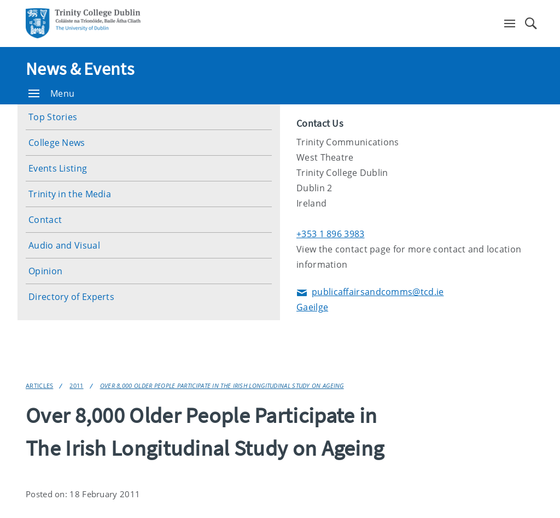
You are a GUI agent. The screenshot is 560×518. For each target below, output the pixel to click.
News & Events (80, 69)
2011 (76, 385)
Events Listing (57, 168)
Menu (51, 93)
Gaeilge (312, 307)
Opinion (45, 271)
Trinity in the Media (69, 194)
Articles (39, 385)
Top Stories (52, 117)
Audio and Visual (64, 245)
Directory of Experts (71, 297)
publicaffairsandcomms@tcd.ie (370, 292)
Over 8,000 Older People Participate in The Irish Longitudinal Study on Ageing (222, 385)
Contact (45, 220)
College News (56, 143)
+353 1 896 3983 (330, 234)
